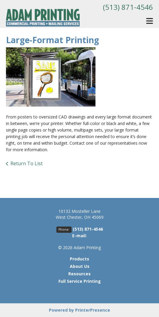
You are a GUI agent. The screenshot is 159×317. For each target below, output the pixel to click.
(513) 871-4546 (128, 7)
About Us (79, 266)
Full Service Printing (79, 281)
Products (79, 259)
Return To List (26, 163)
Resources (79, 274)
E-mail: (79, 235)
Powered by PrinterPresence (79, 310)
